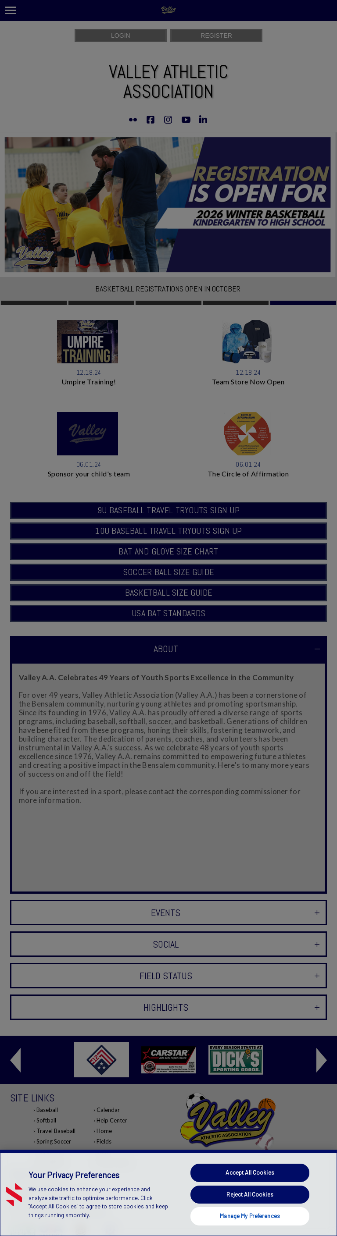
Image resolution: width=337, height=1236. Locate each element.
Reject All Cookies (249, 1194)
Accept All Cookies (250, 1172)
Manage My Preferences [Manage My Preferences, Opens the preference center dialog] (250, 1215)
